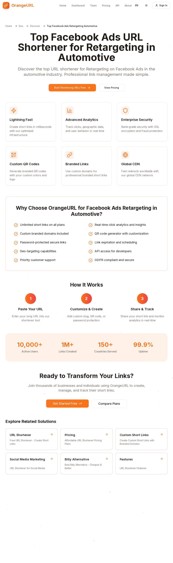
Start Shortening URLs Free (72, 87)
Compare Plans (109, 403)
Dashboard (78, 3)
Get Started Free (67, 403)
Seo (21, 26)
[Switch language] (136, 3)
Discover (35, 26)
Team (93, 3)
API (117, 2)
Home (62, 3)
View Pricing (111, 87)
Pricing (106, 3)
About (128, 2)
